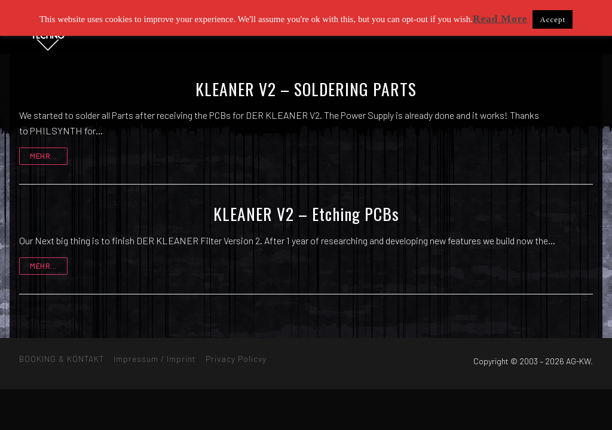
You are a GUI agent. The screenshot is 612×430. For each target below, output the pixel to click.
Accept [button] (552, 19)
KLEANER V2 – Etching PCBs (306, 214)
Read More (500, 18)
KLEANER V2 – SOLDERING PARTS (306, 89)
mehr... (43, 156)
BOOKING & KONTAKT (61, 359)
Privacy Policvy (236, 359)
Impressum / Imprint (155, 359)
